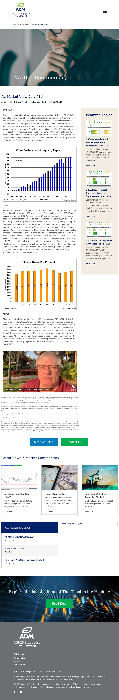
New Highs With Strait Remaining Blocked (24, 560)
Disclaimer (17, 661)
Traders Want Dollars (55, 494)
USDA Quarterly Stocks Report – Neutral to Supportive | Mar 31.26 (98, 142)
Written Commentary (41, 24)
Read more (90, 165)
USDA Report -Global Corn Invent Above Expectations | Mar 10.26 (98, 193)
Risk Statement (20, 664)
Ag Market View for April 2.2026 (20, 537)
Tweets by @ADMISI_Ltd (71, 524)
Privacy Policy (19, 658)
